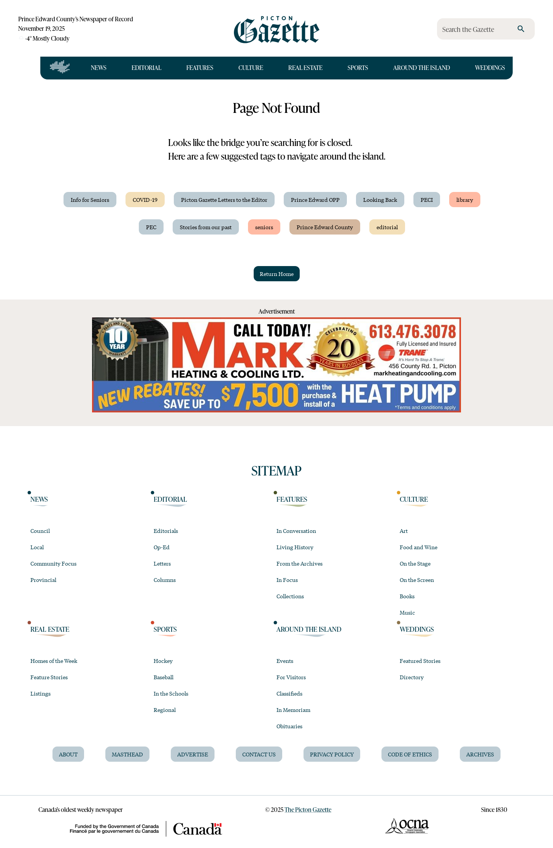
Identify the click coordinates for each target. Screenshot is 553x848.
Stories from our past (206, 227)
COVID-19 (145, 199)
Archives (480, 754)
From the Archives (299, 563)
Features (199, 67)
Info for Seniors (90, 199)
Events (284, 660)
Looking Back (380, 199)
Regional (165, 709)
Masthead (127, 754)
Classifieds (289, 693)
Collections (290, 596)
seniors (264, 227)
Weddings (490, 67)
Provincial (43, 579)
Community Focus (53, 563)
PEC (151, 227)
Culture (250, 67)
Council (40, 530)
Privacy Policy (332, 754)
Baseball (163, 677)
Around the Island (421, 67)
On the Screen (417, 579)
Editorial (146, 67)
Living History (294, 547)
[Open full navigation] (59, 68)
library (464, 199)
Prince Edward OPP (315, 199)
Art (404, 530)
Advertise (192, 754)
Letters (162, 563)
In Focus (287, 579)
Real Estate (305, 67)
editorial (387, 227)
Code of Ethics (410, 754)
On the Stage (415, 563)
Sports (358, 67)
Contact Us (259, 754)
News (98, 67)
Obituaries (289, 726)
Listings (40, 693)
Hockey (163, 660)
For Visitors (291, 677)
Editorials (166, 530)
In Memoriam (293, 709)
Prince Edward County (325, 227)
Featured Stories (420, 660)
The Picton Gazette (307, 809)
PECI (427, 199)
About (68, 754)
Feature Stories (49, 677)
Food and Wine (418, 547)
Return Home (277, 273)
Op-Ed (162, 547)
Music (407, 612)
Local (37, 547)
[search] (521, 29)
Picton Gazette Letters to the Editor (224, 199)
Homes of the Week (53, 660)
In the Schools (171, 693)
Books (407, 596)
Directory (412, 677)
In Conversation (296, 530)
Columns (165, 579)
